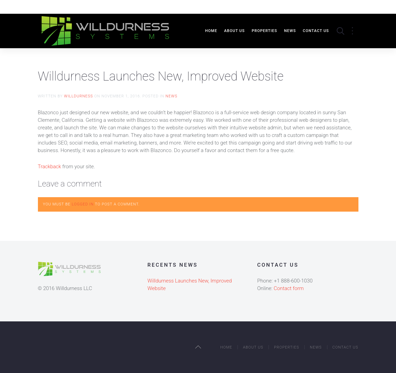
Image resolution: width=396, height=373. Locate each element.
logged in (83, 204)
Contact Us (316, 31)
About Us (234, 31)
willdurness (78, 96)
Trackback (49, 166)
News (290, 31)
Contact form (289, 288)
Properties (264, 31)
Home (211, 31)
